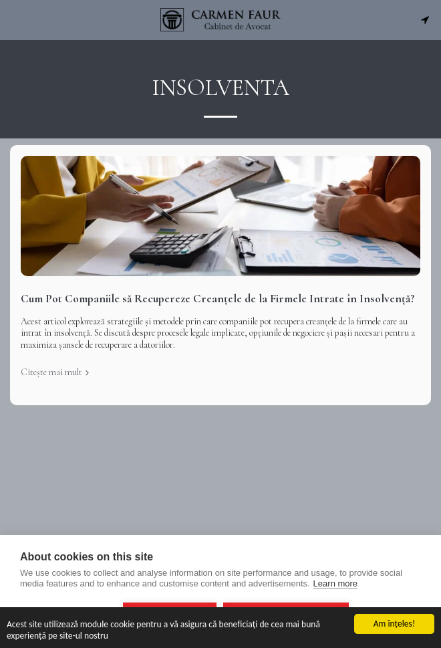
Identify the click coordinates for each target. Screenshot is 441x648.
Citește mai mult (56, 372)
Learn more (335, 583)
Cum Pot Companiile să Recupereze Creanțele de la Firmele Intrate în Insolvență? (218, 299)
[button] (14, 19)
